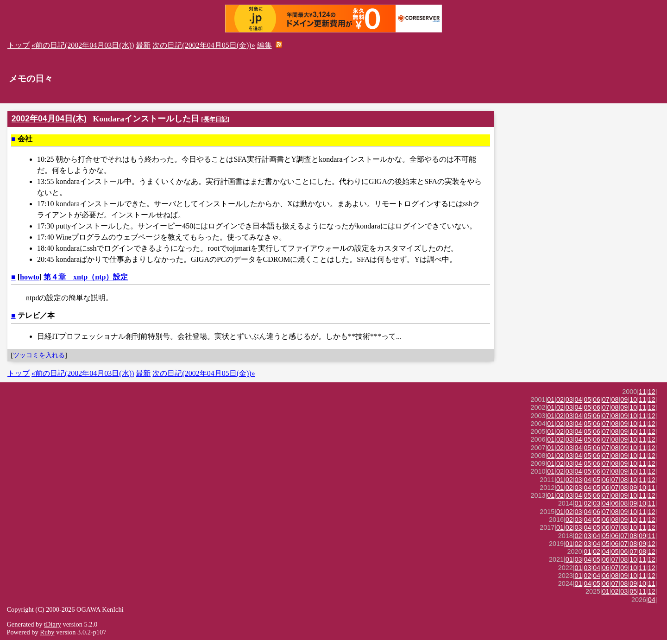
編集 (264, 45)
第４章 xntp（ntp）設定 (86, 277)
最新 (143, 45)
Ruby (47, 632)
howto (29, 277)
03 (569, 399)
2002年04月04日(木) (49, 118)
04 (578, 399)
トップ (18, 45)
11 (642, 391)
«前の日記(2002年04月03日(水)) (82, 45)
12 (651, 391)
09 (624, 399)
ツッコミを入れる (39, 355)
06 (596, 399)
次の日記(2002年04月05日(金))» (203, 45)
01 (550, 399)
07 (606, 399)
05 (587, 399)
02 (560, 399)
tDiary (52, 624)
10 (633, 399)
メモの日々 (31, 78)
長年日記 (215, 119)
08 (615, 399)
